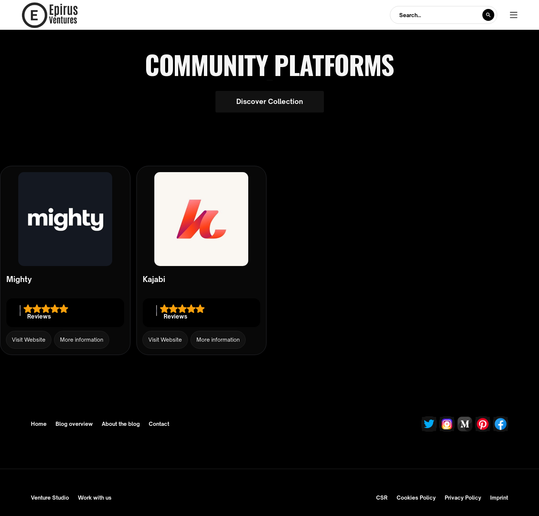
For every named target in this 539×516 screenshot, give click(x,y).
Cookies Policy (416, 497)
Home (39, 424)
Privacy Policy (463, 497)
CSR (382, 497)
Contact (159, 424)
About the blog (121, 424)
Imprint (499, 497)
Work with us (94, 497)
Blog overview (74, 424)
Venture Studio (50, 497)
